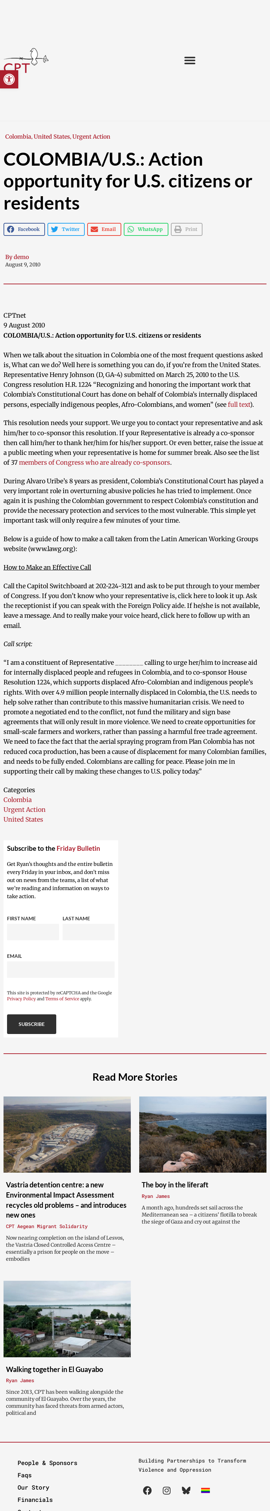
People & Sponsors (47, 1463)
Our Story (33, 1487)
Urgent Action (91, 136)
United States (52, 136)
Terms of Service (62, 998)
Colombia (18, 136)
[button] (9, 79)
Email (14, 956)
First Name (21, 918)
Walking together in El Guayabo (54, 1369)
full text (239, 405)
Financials (35, 1500)
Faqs (25, 1475)
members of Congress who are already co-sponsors (94, 462)
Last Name (76, 918)
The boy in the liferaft (175, 1184)
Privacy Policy (21, 998)
